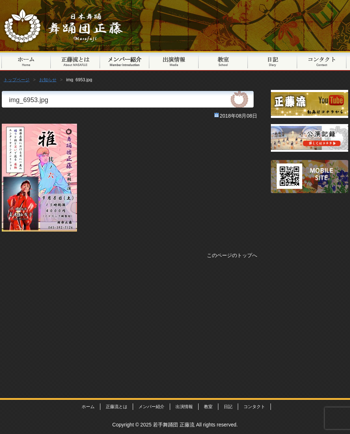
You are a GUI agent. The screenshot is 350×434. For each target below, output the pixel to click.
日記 (272, 61)
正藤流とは (75, 61)
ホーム (88, 406)
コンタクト (321, 61)
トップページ (26, 61)
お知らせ (47, 79)
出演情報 (174, 61)
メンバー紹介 (124, 61)
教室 (223, 61)
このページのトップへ (232, 255)
